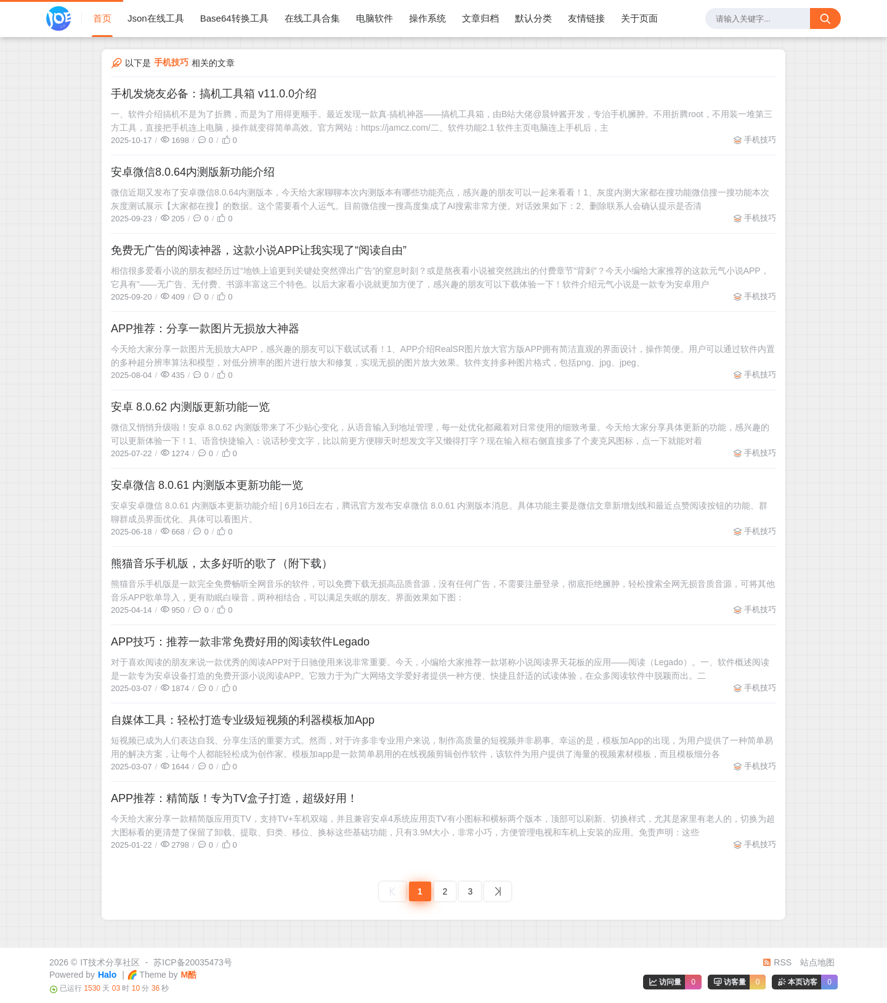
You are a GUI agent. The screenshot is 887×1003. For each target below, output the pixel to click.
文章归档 (480, 18)
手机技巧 (760, 139)
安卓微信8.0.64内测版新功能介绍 (193, 172)
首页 (102, 18)
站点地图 (817, 962)
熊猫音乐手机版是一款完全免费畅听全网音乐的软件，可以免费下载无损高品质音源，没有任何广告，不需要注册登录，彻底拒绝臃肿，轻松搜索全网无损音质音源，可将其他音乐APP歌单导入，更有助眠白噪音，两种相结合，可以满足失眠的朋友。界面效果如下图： (443, 590)
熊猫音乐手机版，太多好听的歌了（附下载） (222, 563)
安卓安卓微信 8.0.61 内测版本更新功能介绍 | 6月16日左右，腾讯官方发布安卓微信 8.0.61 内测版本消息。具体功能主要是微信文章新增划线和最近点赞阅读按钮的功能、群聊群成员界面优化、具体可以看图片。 (439, 512)
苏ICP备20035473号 (192, 962)
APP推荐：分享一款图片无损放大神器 (205, 328)
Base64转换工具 (234, 18)
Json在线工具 (156, 18)
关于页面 (639, 18)
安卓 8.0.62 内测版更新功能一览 (190, 407)
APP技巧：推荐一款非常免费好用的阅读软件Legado (240, 642)
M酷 (189, 975)
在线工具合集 (312, 18)
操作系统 (427, 18)
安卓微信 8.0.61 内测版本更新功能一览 (207, 485)
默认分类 (533, 18)
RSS (777, 962)
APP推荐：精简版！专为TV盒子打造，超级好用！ (234, 798)
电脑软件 (374, 18)
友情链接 (586, 18)
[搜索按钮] (825, 18)
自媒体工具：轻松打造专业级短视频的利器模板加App (243, 720)
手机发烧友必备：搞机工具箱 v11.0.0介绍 (214, 94)
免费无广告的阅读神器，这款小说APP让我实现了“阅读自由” (259, 250)
